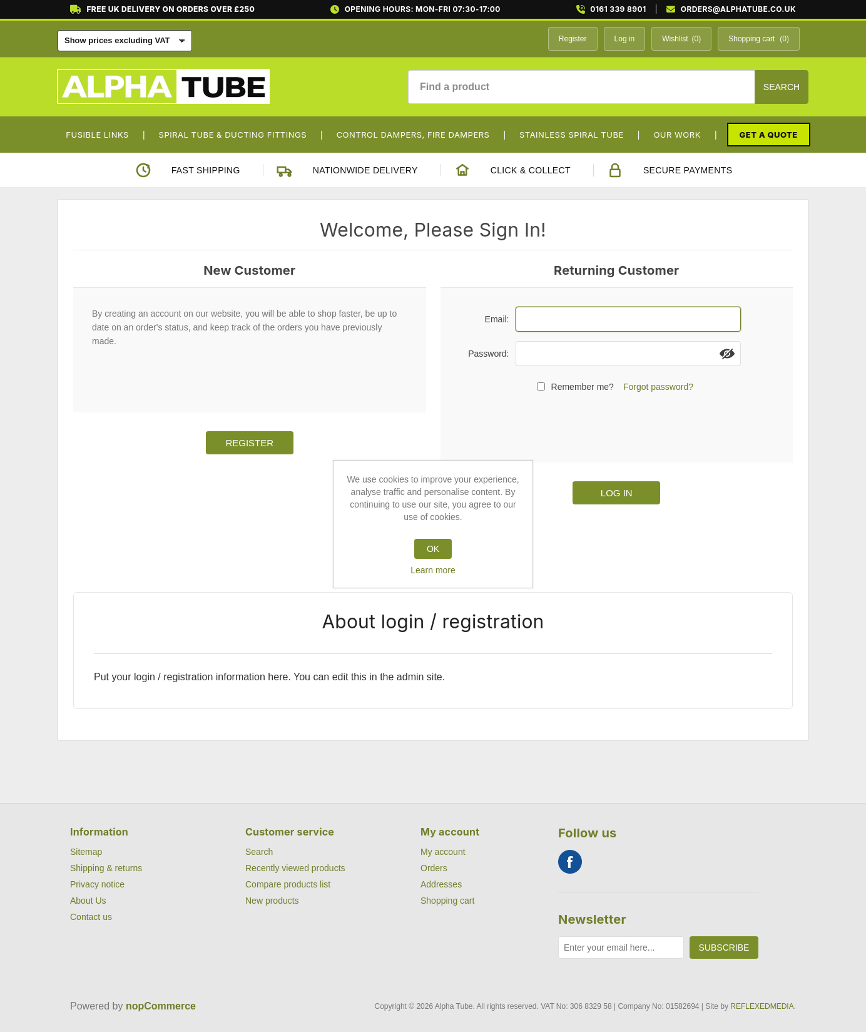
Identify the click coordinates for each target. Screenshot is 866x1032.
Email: (497, 319)
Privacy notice (97, 884)
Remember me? (582, 387)
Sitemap (86, 852)
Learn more (433, 570)
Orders (433, 868)
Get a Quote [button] (769, 135)
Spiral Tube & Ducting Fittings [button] (233, 135)
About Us (88, 901)
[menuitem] (102, 134)
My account (443, 852)
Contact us (91, 917)
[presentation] (616, 425)
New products (272, 901)
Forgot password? (658, 387)
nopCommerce (161, 1006)
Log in (624, 38)
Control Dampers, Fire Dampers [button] (413, 135)
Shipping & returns (106, 868)
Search (781, 87)
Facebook (570, 862)
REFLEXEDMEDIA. (763, 1006)
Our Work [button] (677, 135)
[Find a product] (581, 87)
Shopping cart (447, 901)
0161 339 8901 (618, 9)
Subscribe (724, 948)
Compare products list (287, 884)
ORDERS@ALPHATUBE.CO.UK (738, 9)
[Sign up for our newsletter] (621, 947)
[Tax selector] (125, 40)
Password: (488, 354)
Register (573, 38)
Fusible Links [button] (97, 135)
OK (433, 549)
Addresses (441, 884)
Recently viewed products (295, 868)
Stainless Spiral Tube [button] (571, 135)
